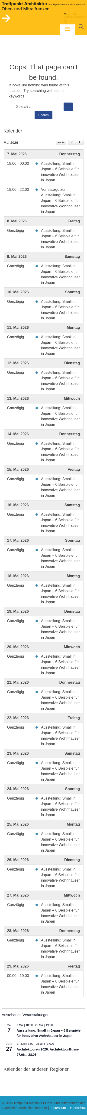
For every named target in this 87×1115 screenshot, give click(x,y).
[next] (79, 142)
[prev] (72, 142)
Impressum (58, 1108)
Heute (61, 142)
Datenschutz (77, 1108)
